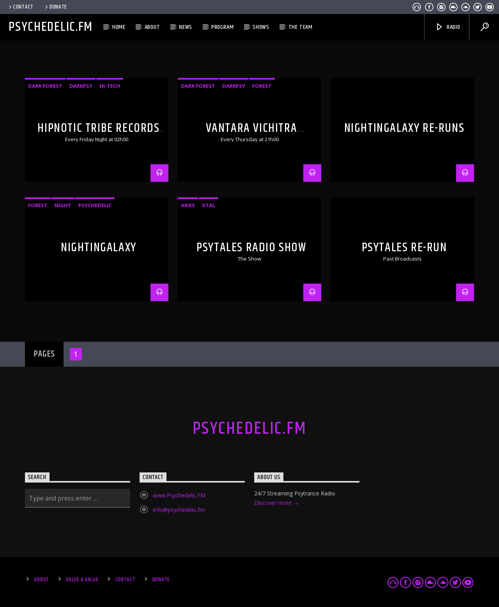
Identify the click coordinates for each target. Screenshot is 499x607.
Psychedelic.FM (51, 27)
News (185, 27)
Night (63, 205)
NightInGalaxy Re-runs (404, 128)
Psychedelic (94, 205)
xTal (208, 205)
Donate (55, 7)
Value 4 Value (82, 579)
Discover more (276, 503)
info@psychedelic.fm (179, 509)
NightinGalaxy (98, 247)
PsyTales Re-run (404, 247)
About (152, 27)
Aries (188, 205)
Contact (20, 7)
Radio (447, 27)
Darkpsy (80, 85)
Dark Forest (45, 85)
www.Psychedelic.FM (179, 495)
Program (222, 27)
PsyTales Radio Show (251, 247)
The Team (300, 27)
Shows (261, 27)
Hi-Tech (109, 85)
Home (119, 27)
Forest (262, 85)
